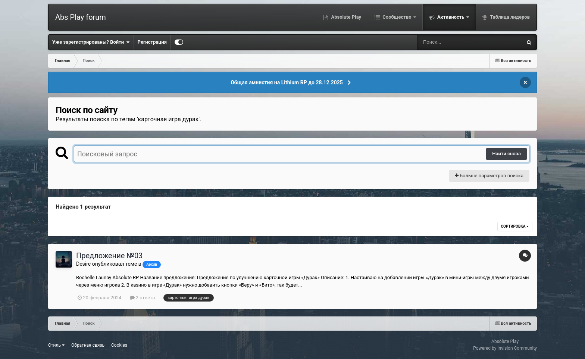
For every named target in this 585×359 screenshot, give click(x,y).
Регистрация (152, 42)
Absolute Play (345, 17)
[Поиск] (455, 42)
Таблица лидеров (509, 17)
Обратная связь (87, 345)
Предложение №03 (109, 255)
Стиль (56, 345)
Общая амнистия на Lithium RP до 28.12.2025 (287, 82)
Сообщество (397, 17)
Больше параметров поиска (489, 175)
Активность (451, 17)
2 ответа (142, 297)
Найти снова (506, 153)
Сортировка (515, 226)
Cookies (119, 345)
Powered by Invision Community (505, 348)
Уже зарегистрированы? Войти (91, 42)
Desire (83, 264)
